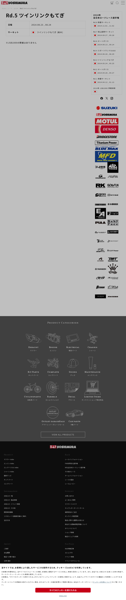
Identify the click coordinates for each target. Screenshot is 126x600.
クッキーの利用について (102, 582)
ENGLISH (63, 596)
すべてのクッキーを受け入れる (63, 590)
